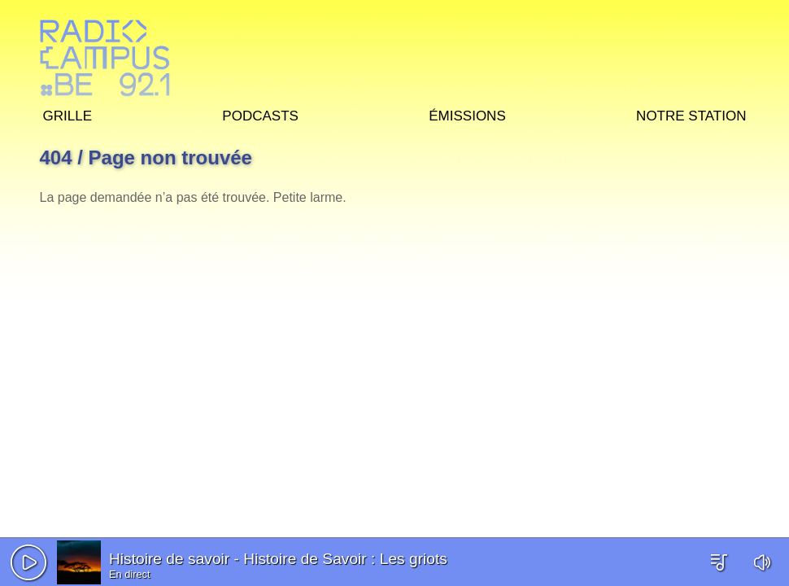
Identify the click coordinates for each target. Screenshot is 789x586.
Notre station (691, 114)
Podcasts (260, 114)
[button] (28, 562)
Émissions (467, 114)
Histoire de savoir (169, 558)
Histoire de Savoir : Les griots (345, 558)
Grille (67, 114)
